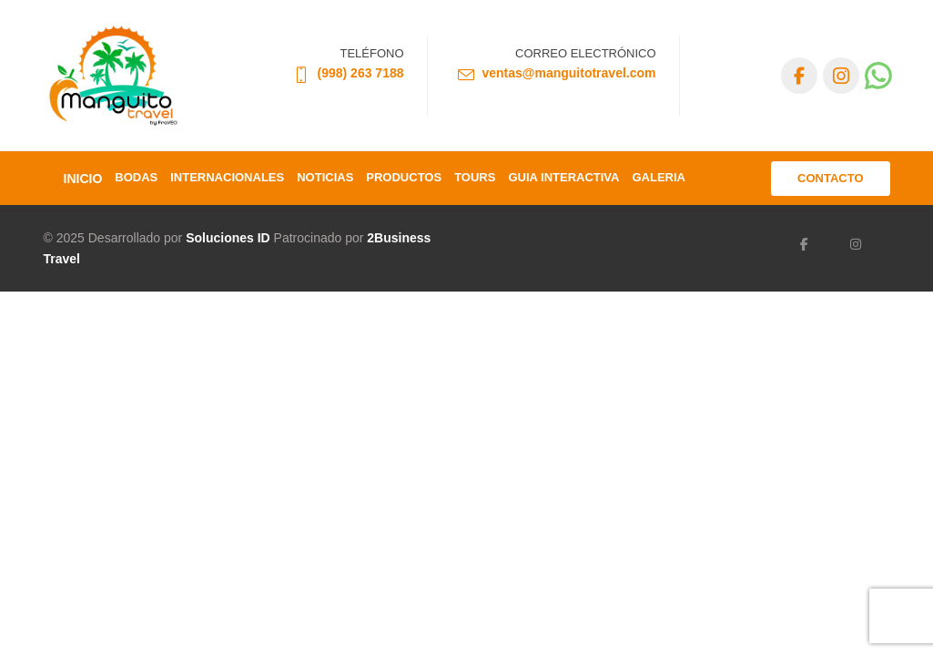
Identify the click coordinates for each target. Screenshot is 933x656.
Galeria (658, 177)
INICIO (83, 178)
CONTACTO (830, 178)
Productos (403, 177)
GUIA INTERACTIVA (563, 177)
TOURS (474, 177)
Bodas (136, 177)
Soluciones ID (228, 238)
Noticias (325, 177)
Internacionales (227, 177)
